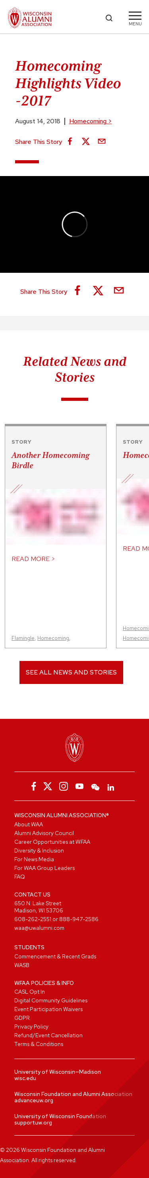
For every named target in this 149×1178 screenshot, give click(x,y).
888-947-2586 (79, 919)
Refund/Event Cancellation (48, 1035)
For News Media (34, 859)
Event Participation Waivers (48, 1009)
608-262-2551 (32, 919)
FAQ (19, 876)
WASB (21, 965)
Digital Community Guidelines (50, 1000)
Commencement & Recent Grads (55, 956)
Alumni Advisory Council (44, 833)
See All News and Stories (71, 672)
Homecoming (90, 121)
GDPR (22, 1017)
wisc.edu (25, 1078)
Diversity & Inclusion (39, 850)
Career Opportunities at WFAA (52, 841)
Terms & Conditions (38, 1044)
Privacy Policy (31, 1026)
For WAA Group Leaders (44, 868)
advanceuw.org (33, 1100)
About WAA (28, 824)
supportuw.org (33, 1122)
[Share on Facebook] (70, 142)
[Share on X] (86, 142)
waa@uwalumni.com (39, 927)
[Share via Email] (102, 142)
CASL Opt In (29, 991)
